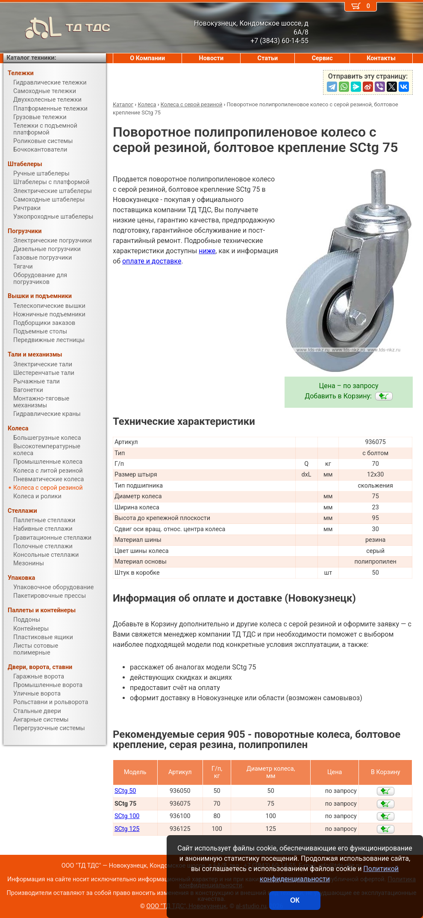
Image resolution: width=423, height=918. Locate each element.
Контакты (381, 58)
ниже (207, 251)
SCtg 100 (127, 816)
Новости (211, 58)
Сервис (322, 58)
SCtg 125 (127, 829)
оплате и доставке (152, 261)
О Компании (147, 58)
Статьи (268, 58)
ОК (295, 900)
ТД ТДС (56, 28)
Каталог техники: (31, 57)
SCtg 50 (125, 791)
